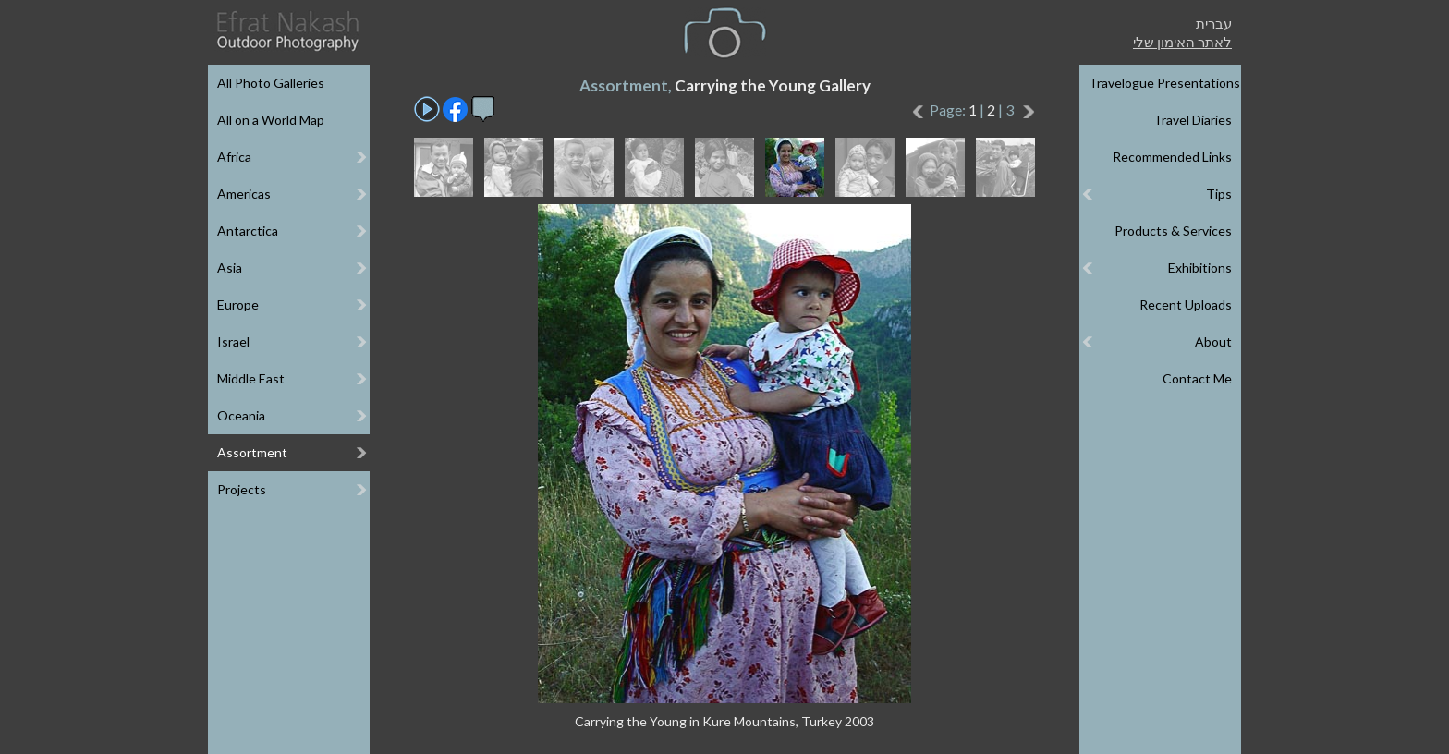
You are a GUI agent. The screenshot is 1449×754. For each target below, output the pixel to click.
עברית (1214, 23)
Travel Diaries (1192, 120)
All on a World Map (270, 120)
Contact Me (1197, 378)
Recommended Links (1172, 156)
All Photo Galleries (270, 83)
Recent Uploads (1185, 304)
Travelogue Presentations (1164, 83)
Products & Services (1173, 230)
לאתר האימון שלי (1182, 41)
